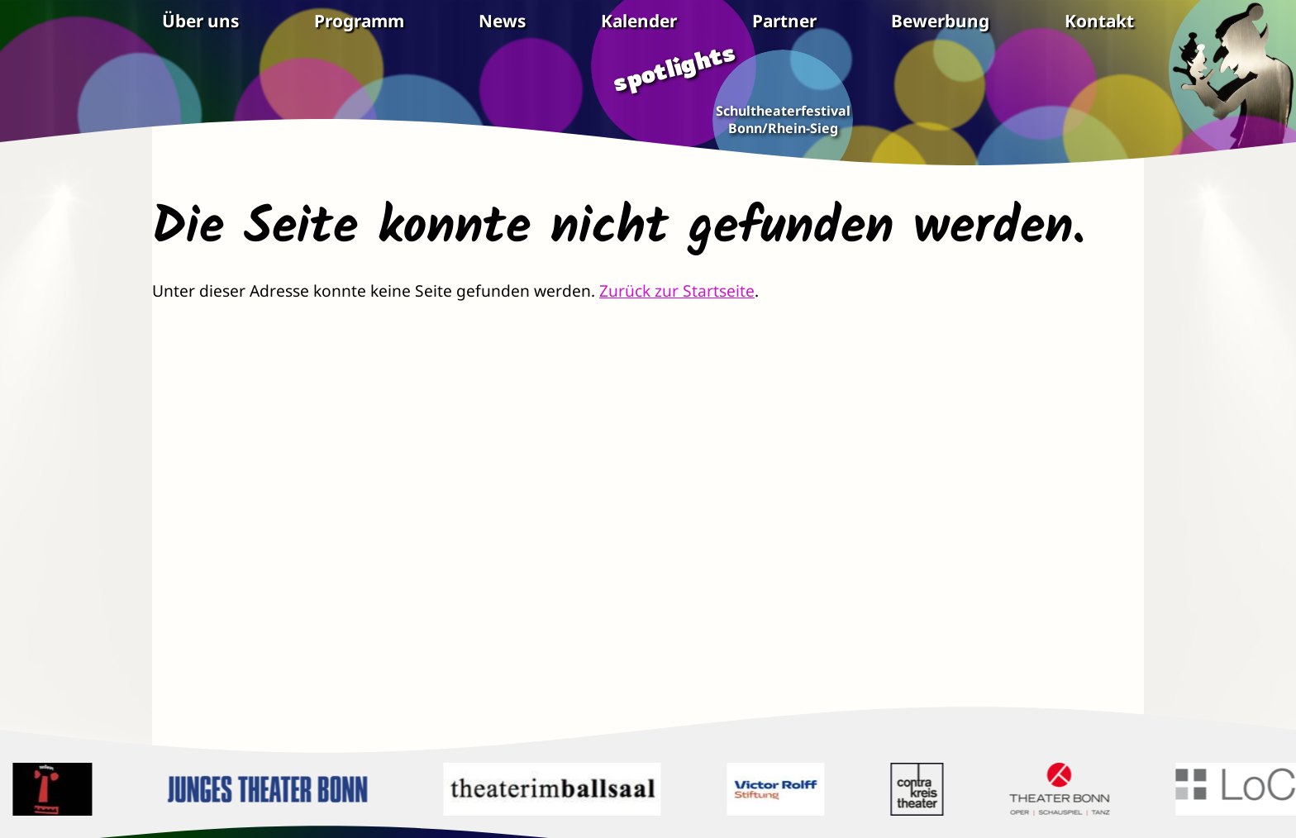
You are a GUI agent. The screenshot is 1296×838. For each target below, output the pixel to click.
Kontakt (1099, 21)
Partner (784, 21)
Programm (359, 21)
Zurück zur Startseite (677, 290)
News (502, 21)
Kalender (639, 21)
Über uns (200, 21)
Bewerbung (940, 21)
